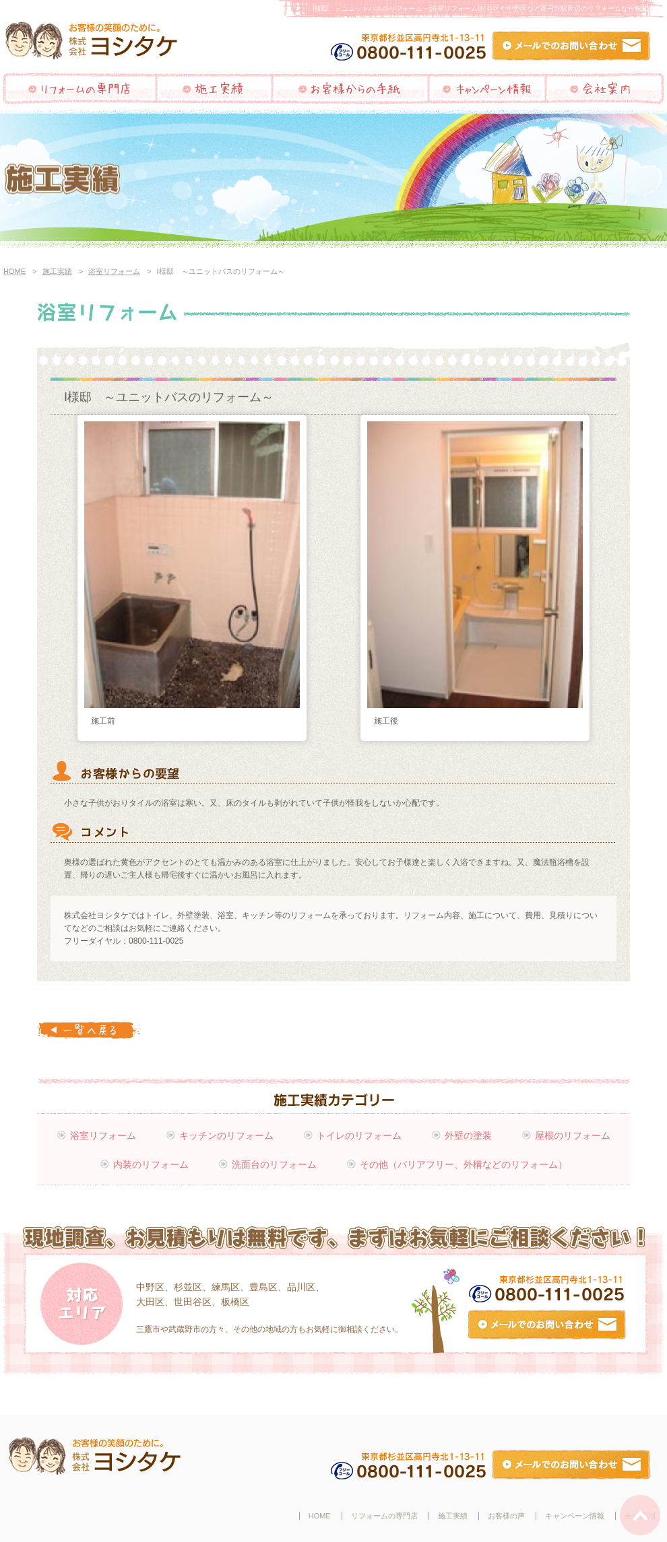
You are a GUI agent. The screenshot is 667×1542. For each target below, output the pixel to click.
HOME (14, 271)
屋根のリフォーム (572, 1135)
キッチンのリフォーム (226, 1135)
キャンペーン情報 (574, 1516)
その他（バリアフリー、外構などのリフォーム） (463, 1164)
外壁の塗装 (468, 1135)
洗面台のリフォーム (274, 1164)
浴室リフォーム (114, 271)
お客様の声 (506, 1516)
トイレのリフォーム (359, 1135)
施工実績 (57, 271)
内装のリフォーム (151, 1164)
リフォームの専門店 (384, 1516)
